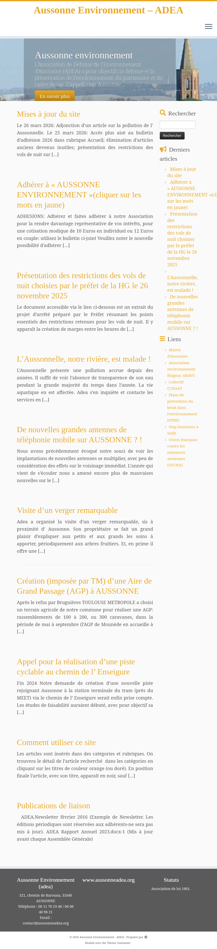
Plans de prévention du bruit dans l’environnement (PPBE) (182, 407)
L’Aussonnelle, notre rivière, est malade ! (84, 358)
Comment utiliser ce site (56, 742)
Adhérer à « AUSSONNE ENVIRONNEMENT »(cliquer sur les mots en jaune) (79, 194)
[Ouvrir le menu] (208, 27)
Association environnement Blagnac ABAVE (181, 369)
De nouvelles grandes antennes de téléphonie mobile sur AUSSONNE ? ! (182, 312)
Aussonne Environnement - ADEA (102, 937)
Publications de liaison (53, 805)
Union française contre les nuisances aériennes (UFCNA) (182, 452)
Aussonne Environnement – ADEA (109, 10)
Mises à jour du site (49, 113)
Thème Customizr (118, 943)
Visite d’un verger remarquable (67, 510)
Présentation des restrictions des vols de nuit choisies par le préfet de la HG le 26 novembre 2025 (82, 285)
